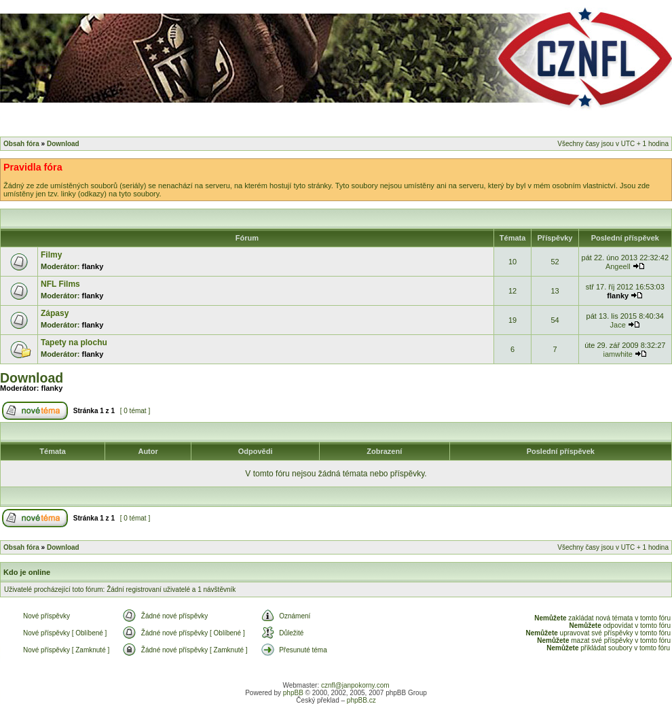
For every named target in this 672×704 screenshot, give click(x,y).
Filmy (51, 255)
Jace (618, 325)
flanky (93, 266)
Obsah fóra (21, 143)
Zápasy (55, 313)
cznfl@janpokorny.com (355, 685)
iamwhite (618, 354)
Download (63, 143)
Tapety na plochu (74, 342)
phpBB (293, 693)
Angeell (618, 266)
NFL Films (60, 284)
